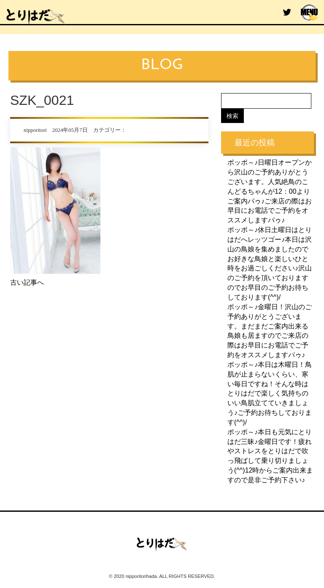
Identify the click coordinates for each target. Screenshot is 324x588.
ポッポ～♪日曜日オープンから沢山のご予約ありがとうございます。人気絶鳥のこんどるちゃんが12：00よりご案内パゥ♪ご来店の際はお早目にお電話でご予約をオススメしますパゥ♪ (269, 191)
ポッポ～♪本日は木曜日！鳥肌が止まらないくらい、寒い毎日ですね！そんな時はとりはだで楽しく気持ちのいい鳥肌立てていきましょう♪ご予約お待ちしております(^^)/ (269, 393)
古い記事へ (27, 282)
